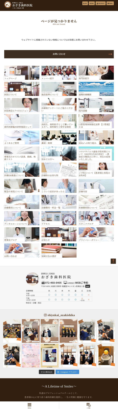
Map (87, 286)
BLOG (85, 3)
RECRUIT (100, 3)
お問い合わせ (59, 54)
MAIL (110, 3)
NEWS (92, 3)
